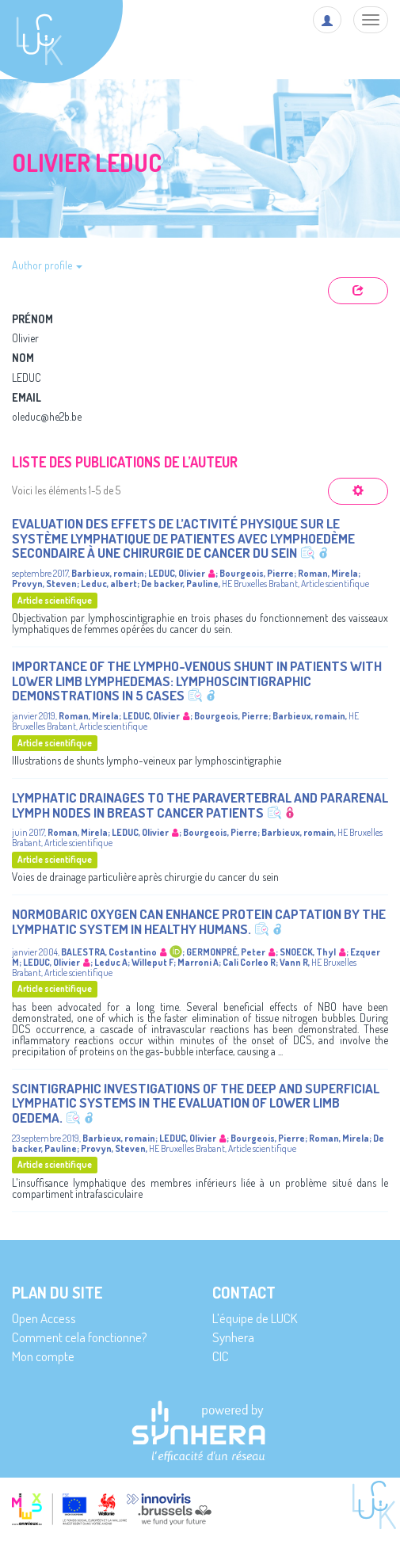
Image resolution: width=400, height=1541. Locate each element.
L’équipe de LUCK (254, 1318)
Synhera (233, 1337)
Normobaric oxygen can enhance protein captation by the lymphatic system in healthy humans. (199, 921)
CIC (220, 1356)
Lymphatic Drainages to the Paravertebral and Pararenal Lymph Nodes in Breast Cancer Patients (200, 805)
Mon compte (43, 1356)
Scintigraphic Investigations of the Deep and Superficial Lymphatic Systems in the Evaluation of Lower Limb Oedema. (195, 1103)
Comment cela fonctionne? (79, 1337)
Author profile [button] (47, 265)
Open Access (44, 1318)
